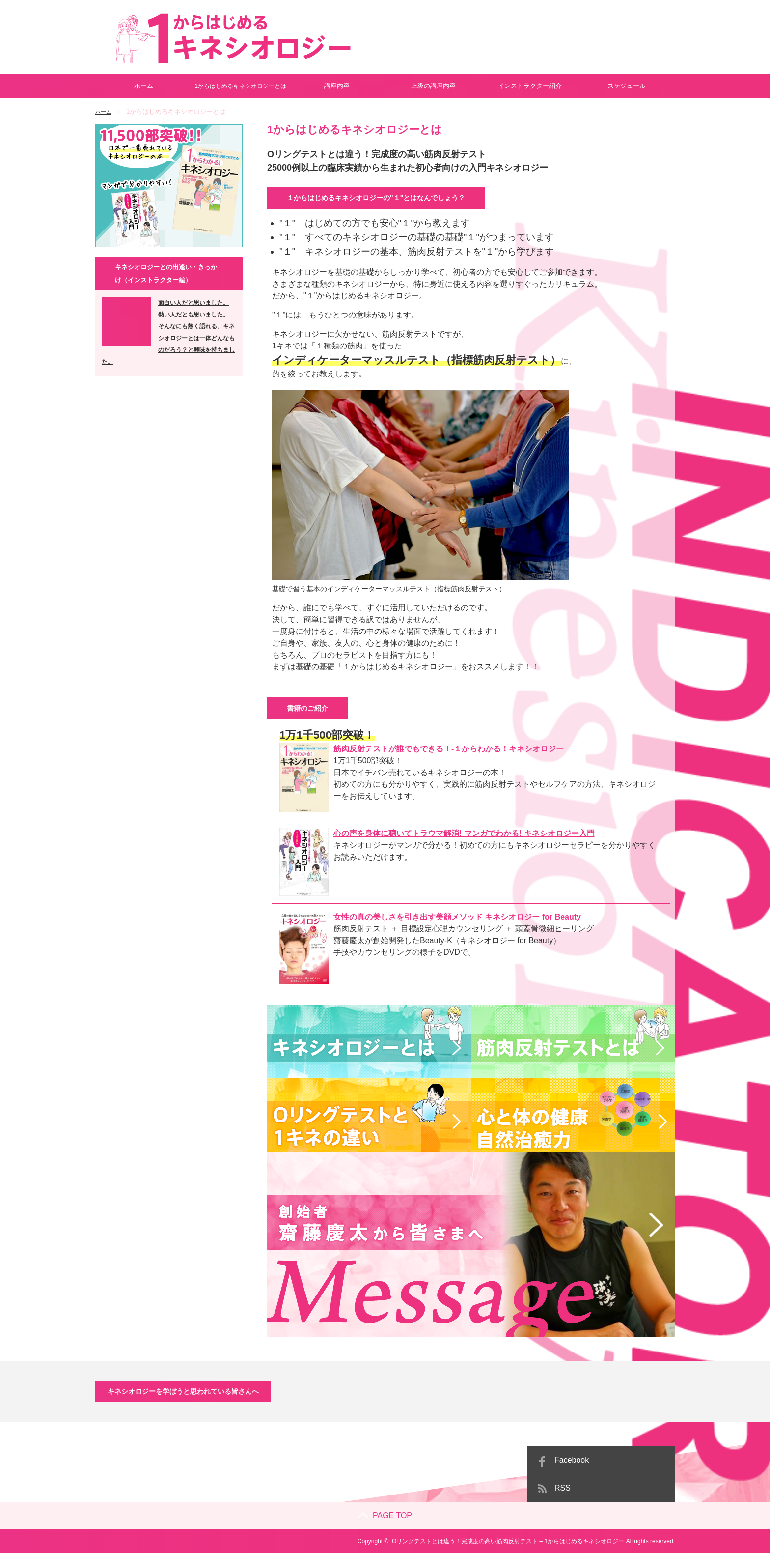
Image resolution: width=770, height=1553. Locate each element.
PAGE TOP (385, 1515)
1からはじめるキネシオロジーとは (240, 86)
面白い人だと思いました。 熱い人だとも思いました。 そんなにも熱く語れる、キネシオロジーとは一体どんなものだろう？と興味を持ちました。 (168, 332)
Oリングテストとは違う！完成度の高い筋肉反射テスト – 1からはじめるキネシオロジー (508, 1540)
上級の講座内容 (433, 85)
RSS (562, 1487)
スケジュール (626, 85)
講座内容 (337, 85)
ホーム (143, 85)
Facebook (571, 1459)
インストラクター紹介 (530, 85)
